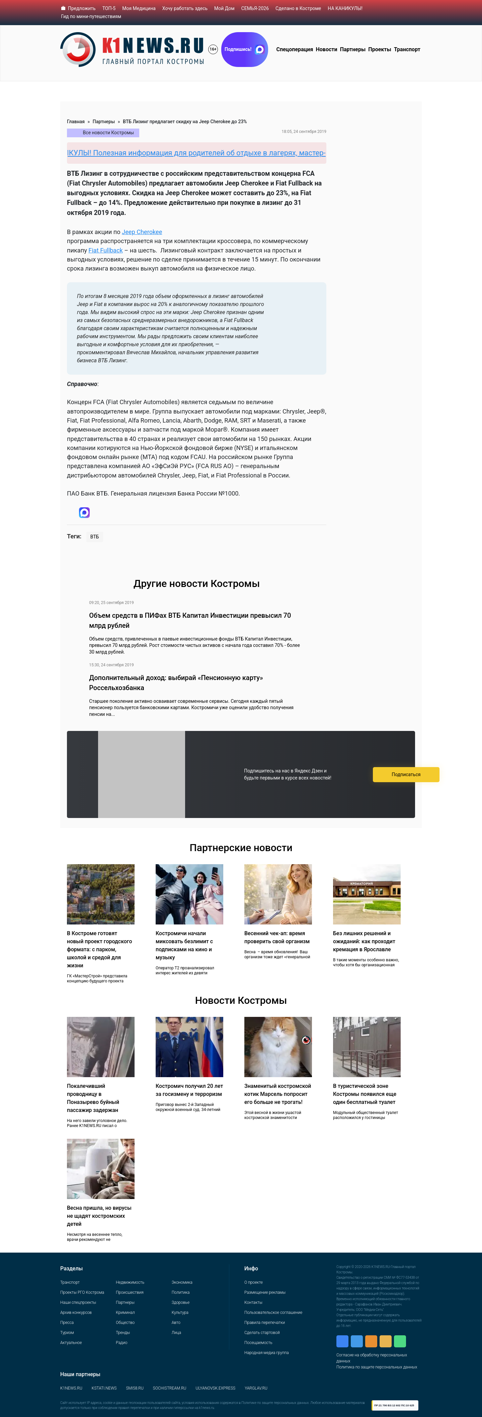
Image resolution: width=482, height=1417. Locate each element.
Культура (180, 1312)
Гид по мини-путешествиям (91, 16)
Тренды (123, 1332)
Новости (326, 49)
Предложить (82, 8)
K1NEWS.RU (71, 1388)
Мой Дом (224, 8)
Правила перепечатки (264, 1322)
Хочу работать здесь (185, 8)
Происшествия (129, 1292)
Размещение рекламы (265, 1292)
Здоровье (180, 1302)
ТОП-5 (109, 8)
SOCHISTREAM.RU (169, 1388)
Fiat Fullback (105, 250)
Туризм (67, 1332)
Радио (121, 1342)
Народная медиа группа (266, 1352)
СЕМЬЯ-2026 (255, 8)
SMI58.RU (134, 1388)
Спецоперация (294, 49)
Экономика (182, 1282)
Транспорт (407, 49)
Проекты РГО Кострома (82, 1292)
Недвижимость (130, 1282)
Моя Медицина (139, 8)
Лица (176, 1332)
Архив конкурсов (76, 1312)
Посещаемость (258, 1342)
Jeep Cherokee (142, 231)
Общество (125, 1322)
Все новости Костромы (108, 132)
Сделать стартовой (262, 1332)
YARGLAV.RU (256, 1388)
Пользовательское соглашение (273, 1312)
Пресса (67, 1322)
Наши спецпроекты (78, 1302)
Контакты (253, 1302)
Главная (76, 121)
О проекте (253, 1282)
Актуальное (71, 1342)
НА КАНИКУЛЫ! (345, 8)
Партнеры (353, 49)
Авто (176, 1322)
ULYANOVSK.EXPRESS (216, 1388)
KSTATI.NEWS (104, 1388)
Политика (181, 1292)
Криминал (125, 1312)
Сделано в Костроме (298, 8)
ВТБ (94, 536)
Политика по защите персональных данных (376, 1367)
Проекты (379, 49)
